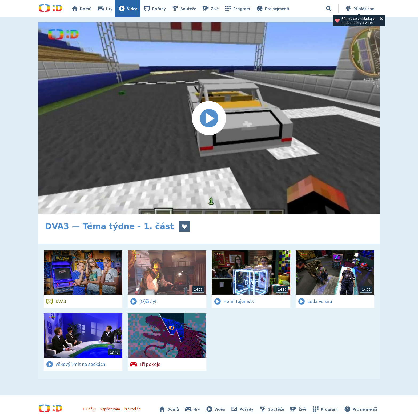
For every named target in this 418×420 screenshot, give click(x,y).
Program (237, 9)
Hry (105, 9)
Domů (81, 9)
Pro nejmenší (272, 9)
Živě (210, 9)
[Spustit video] (209, 118)
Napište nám (110, 408)
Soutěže (183, 9)
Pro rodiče (132, 408)
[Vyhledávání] (328, 8)
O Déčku (89, 408)
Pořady (154, 9)
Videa (128, 9)
